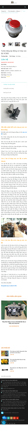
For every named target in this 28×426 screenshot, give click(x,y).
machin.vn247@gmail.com (8, 388)
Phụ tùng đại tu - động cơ (14, 11)
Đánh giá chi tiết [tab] (7, 92)
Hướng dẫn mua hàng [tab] (8, 88)
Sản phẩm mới (5, 348)
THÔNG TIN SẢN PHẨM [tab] (9, 84)
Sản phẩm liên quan (14, 296)
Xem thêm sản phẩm (6, 376)
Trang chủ (3, 11)
